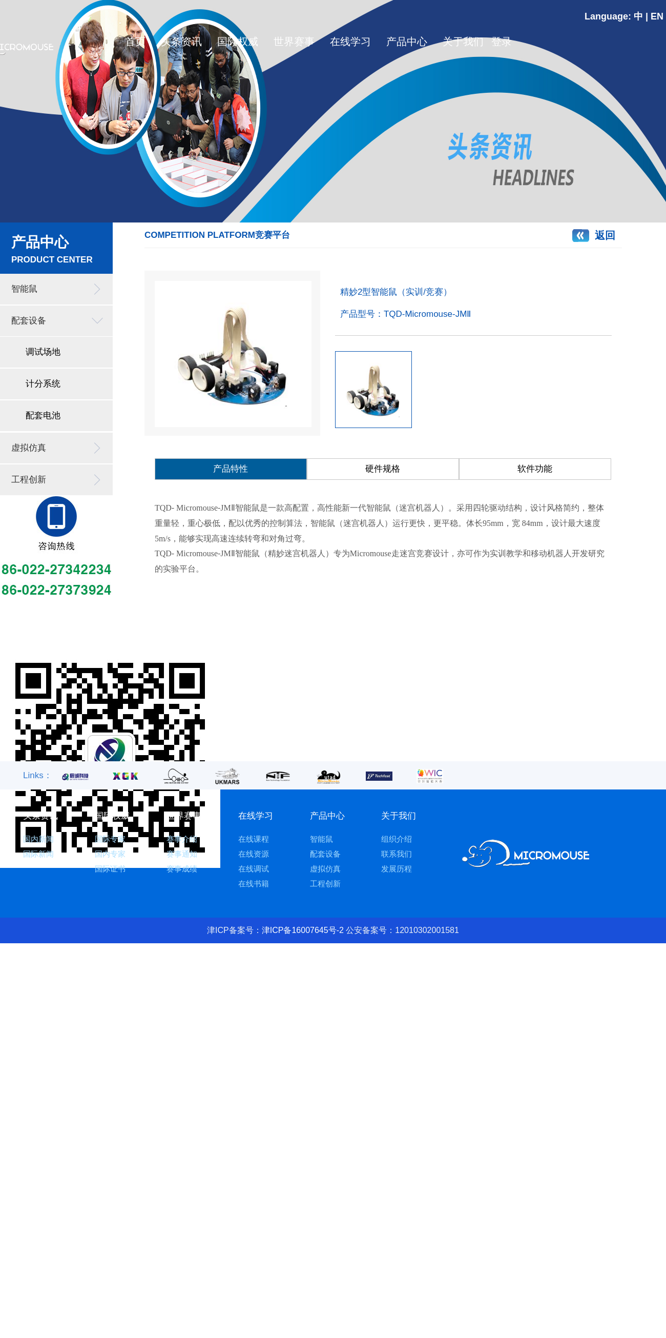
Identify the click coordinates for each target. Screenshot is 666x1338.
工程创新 (28, 479)
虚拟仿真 (28, 448)
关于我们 (463, 41)
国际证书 (110, 868)
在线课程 (253, 839)
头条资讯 (181, 41)
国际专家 (110, 839)
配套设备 (28, 321)
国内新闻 (38, 839)
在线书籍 (253, 883)
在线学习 (350, 41)
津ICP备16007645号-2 (303, 930)
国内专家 (110, 853)
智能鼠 (24, 289)
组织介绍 (396, 839)
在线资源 (253, 853)
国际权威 (237, 41)
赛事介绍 (182, 839)
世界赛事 (294, 41)
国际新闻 (38, 853)
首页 (135, 41)
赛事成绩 (182, 868)
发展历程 (396, 868)
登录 (499, 41)
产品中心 (406, 41)
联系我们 (396, 853)
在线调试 (253, 868)
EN (657, 16)
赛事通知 (182, 853)
